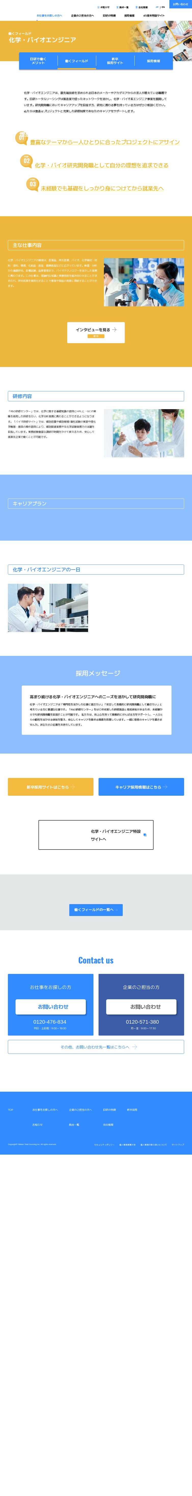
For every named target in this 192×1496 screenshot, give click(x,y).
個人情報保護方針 (127, 1486)
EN (163, 7)
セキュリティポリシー (104, 1486)
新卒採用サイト (115, 60)
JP (157, 7)
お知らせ (104, 7)
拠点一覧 (124, 7)
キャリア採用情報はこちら (141, 1128)
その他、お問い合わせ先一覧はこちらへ (95, 1388)
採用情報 (129, 15)
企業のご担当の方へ (82, 15)
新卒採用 (132, 1451)
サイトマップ (178, 1486)
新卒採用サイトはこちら (51, 1128)
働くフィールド (76, 60)
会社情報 (143, 7)
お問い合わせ (180, 4)
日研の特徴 (109, 15)
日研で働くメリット (38, 60)
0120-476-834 (49, 1363)
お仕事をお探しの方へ (49, 15)
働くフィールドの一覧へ (96, 1250)
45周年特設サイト (154, 15)
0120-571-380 (142, 1363)
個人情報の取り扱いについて (154, 1486)
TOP (10, 1451)
